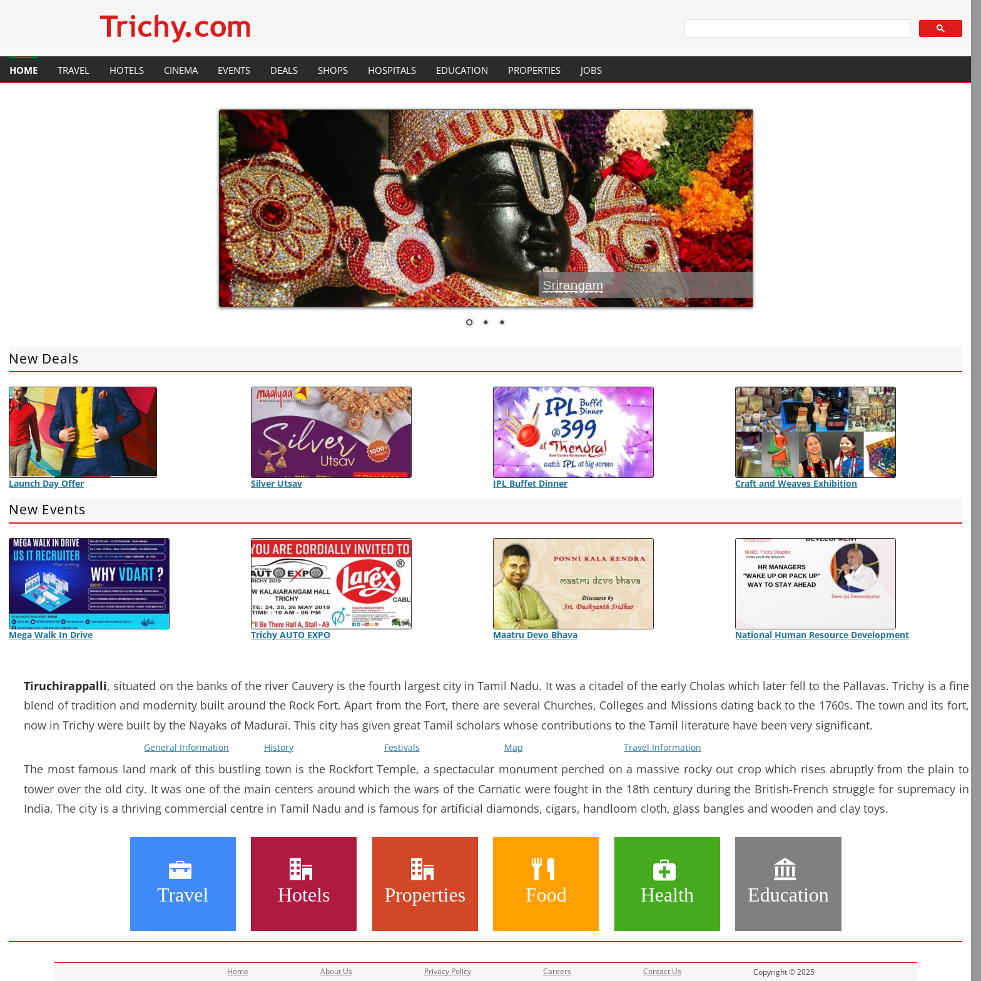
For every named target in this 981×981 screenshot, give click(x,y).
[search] (796, 28)
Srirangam (572, 285)
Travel (73, 70)
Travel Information (662, 747)
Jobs (591, 70)
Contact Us (662, 971)
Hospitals (392, 70)
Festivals (402, 747)
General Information (186, 747)
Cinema (181, 70)
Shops (333, 70)
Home (23, 70)
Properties (534, 70)
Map (513, 747)
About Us (336, 971)
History (278, 747)
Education (462, 70)
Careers (557, 971)
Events (234, 70)
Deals (284, 70)
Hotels (126, 70)
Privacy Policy (447, 971)
